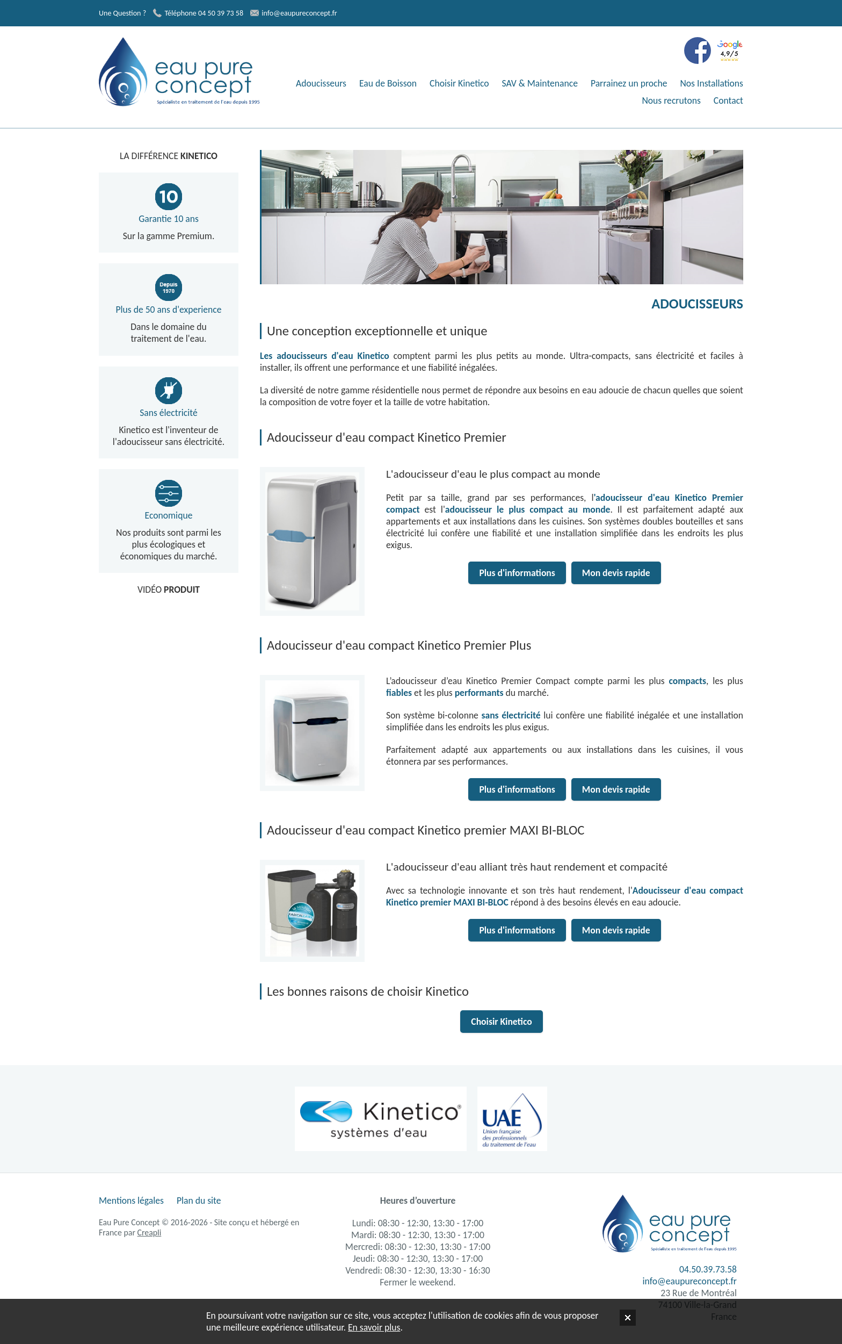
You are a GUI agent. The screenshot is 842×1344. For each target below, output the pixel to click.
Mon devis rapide (616, 573)
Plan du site (199, 1200)
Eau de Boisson (388, 83)
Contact (728, 100)
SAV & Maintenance (540, 83)
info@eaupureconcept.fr (293, 13)
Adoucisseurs (321, 83)
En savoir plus (374, 1327)
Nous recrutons (671, 100)
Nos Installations (711, 83)
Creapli (149, 1232)
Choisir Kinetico (459, 83)
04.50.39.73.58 (708, 1269)
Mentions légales (131, 1200)
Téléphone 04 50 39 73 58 (198, 13)
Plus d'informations (517, 573)
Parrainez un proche (629, 83)
